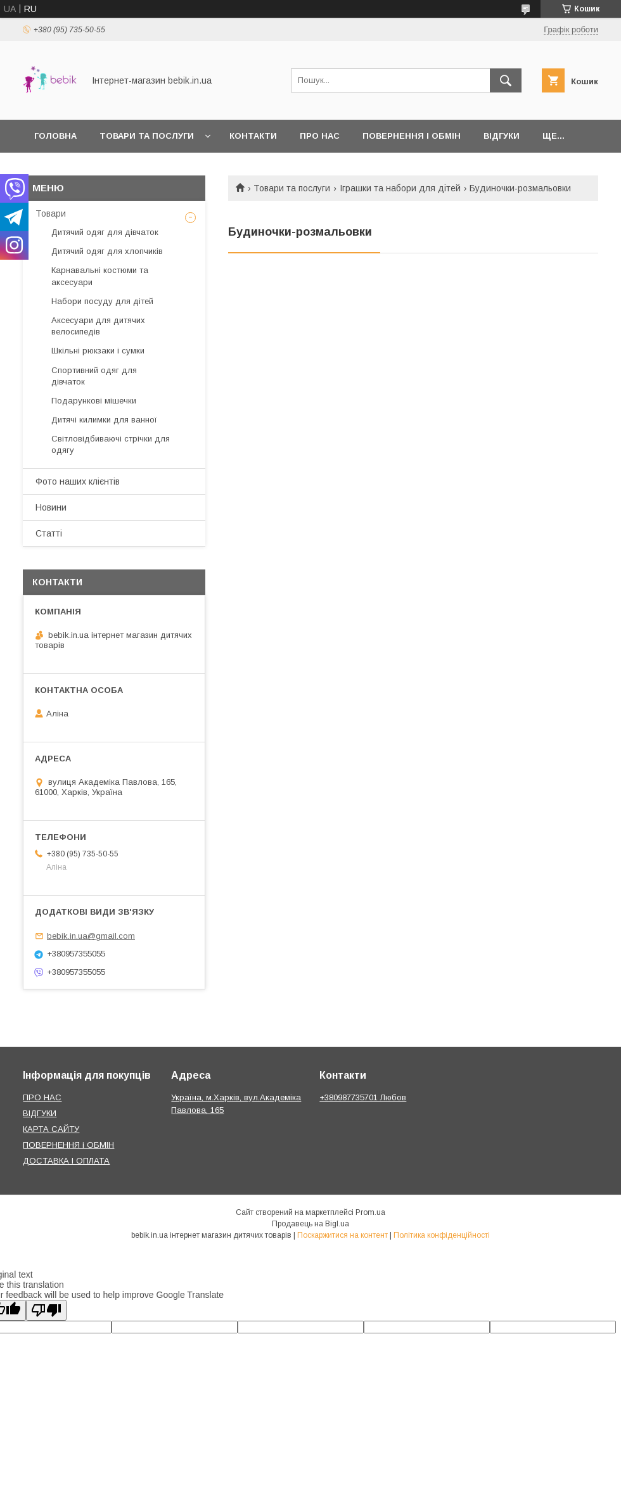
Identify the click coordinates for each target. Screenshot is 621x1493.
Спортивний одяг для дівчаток (94, 375)
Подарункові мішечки (93, 400)
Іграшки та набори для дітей (400, 188)
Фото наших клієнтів (77, 481)
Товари (50, 213)
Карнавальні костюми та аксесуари (99, 275)
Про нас (320, 136)
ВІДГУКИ (39, 1113)
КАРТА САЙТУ (51, 1129)
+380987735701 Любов (362, 1097)
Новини (51, 507)
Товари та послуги (291, 188)
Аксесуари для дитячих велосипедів (98, 325)
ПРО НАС (42, 1097)
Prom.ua (370, 1212)
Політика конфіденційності (442, 1235)
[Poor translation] (46, 1310)
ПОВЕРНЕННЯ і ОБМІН (68, 1145)
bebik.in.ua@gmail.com (91, 936)
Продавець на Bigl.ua (310, 1223)
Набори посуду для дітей (102, 301)
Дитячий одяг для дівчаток (104, 232)
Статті (48, 533)
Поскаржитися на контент (342, 1235)
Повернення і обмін (411, 136)
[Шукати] (506, 80)
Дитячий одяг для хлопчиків (107, 251)
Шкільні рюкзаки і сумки (97, 350)
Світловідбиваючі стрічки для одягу (110, 444)
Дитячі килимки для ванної (104, 419)
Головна (55, 136)
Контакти (253, 136)
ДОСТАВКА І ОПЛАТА (66, 1161)
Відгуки (501, 136)
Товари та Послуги (146, 136)
